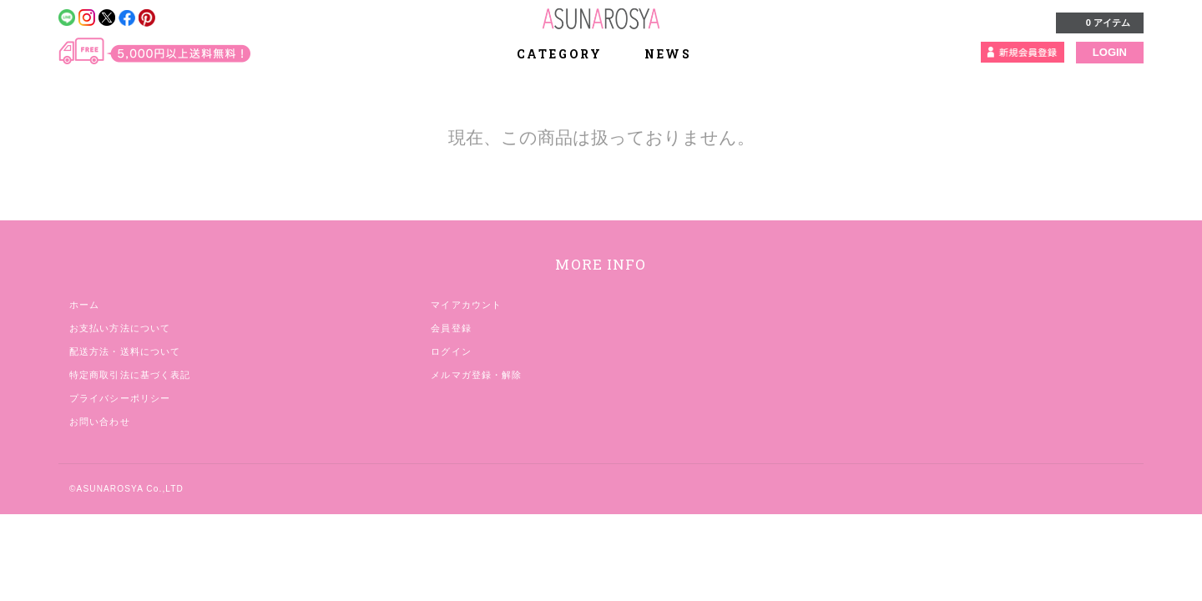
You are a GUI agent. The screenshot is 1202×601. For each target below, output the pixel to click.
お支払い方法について (119, 328)
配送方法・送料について (124, 351)
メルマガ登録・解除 (476, 375)
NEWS (668, 54)
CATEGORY (569, 54)
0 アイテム (1098, 21)
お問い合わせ (99, 422)
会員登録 (451, 328)
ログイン (451, 351)
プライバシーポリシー (119, 398)
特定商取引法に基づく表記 (129, 375)
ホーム (84, 305)
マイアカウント (466, 305)
